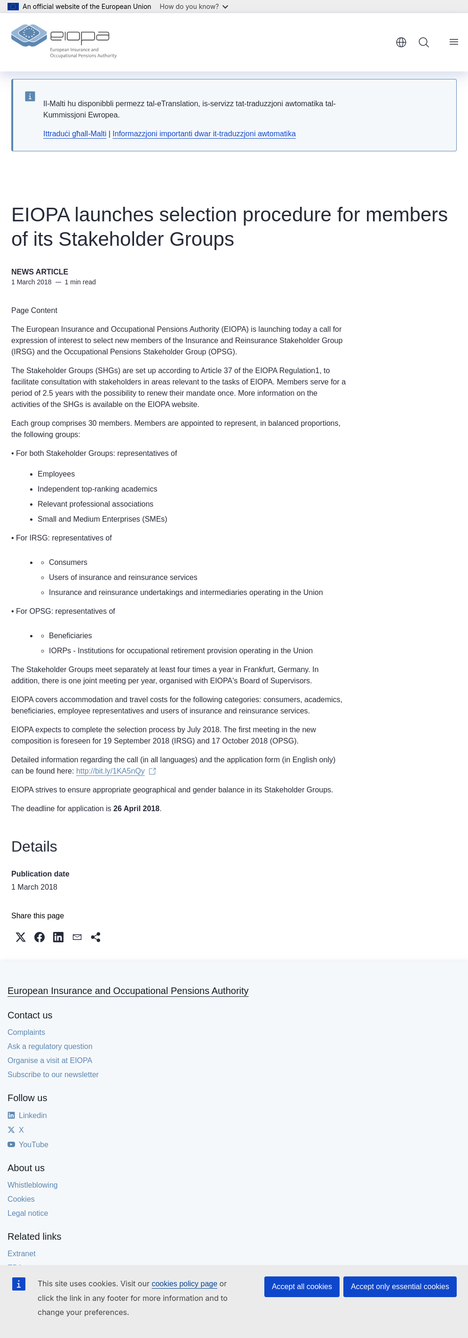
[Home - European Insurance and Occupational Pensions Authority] (64, 42)
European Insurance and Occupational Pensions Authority (128, 991)
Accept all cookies (302, 1287)
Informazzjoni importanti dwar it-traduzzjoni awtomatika (203, 134)
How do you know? (194, 6)
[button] (20, 937)
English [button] (401, 42)
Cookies (21, 1199)
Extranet (22, 1254)
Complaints (26, 1032)
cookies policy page (184, 1284)
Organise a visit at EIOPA (50, 1060)
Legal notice (28, 1213)
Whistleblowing (33, 1185)
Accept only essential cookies (400, 1287)
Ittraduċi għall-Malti (74, 134)
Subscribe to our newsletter (53, 1075)
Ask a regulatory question (50, 1046)
